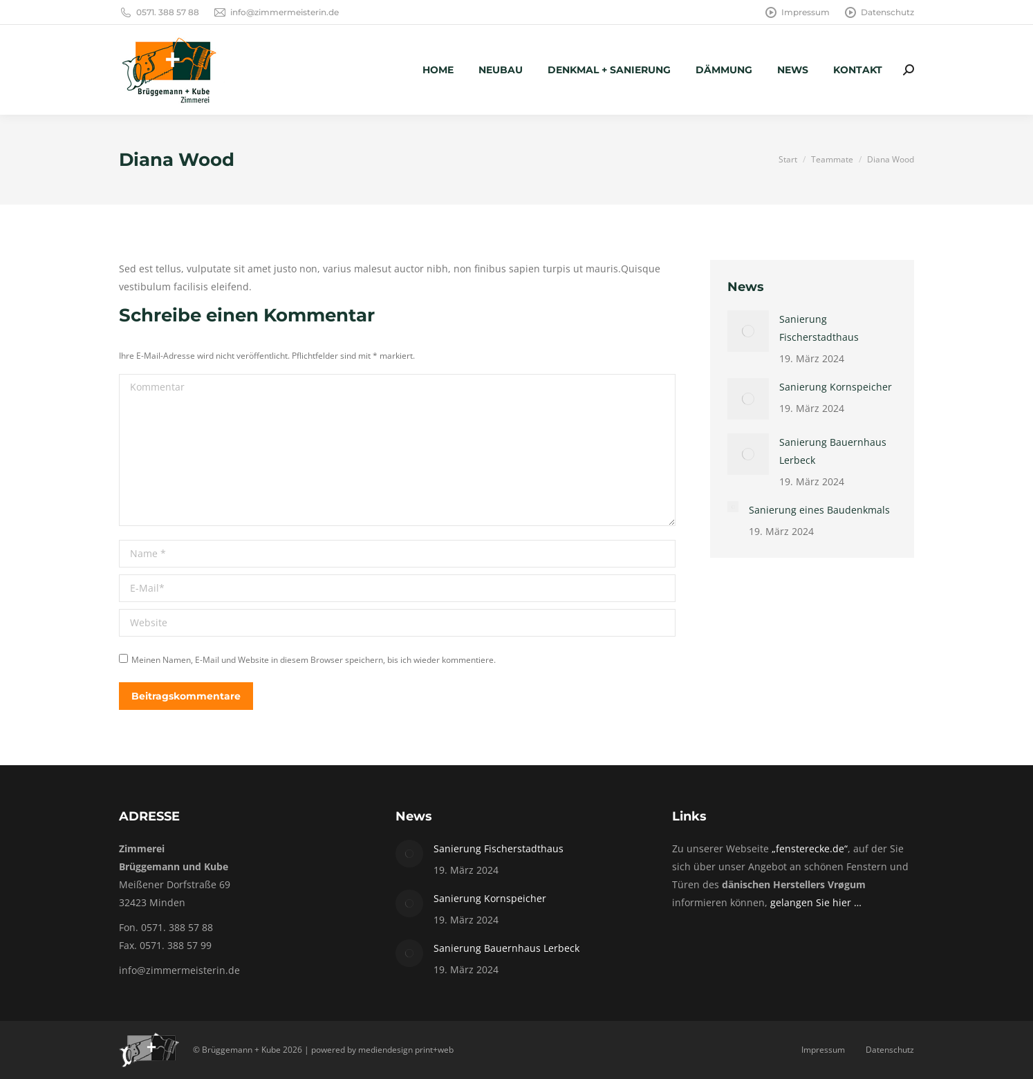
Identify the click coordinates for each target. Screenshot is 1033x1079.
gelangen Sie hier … (816, 902)
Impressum (797, 12)
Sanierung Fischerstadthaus (819, 328)
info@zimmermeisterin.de (276, 12)
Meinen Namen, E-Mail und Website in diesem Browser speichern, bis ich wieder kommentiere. (313, 660)
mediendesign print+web (406, 1049)
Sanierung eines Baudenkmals (819, 509)
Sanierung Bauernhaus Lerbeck (832, 451)
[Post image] (748, 331)
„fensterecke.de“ (810, 848)
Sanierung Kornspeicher (835, 386)
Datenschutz (879, 12)
